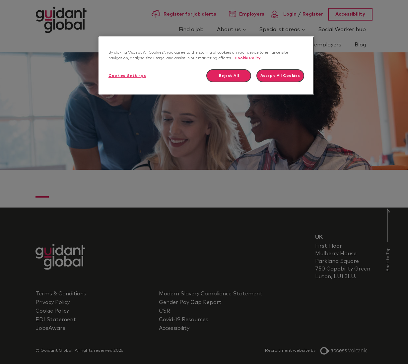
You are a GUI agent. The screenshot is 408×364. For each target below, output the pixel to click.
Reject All (229, 76)
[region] (206, 65)
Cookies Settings (127, 76)
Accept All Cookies (280, 76)
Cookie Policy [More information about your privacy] (247, 58)
